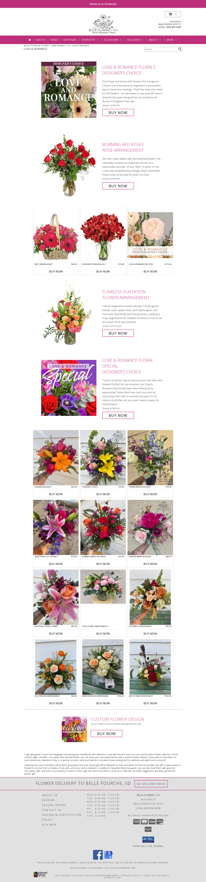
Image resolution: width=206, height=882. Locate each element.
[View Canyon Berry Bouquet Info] (150, 527)
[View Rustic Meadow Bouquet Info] (150, 667)
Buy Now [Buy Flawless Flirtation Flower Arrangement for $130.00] (118, 333)
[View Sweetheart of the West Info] (56, 527)
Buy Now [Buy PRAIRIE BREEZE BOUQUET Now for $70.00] (150, 494)
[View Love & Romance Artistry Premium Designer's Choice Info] (150, 235)
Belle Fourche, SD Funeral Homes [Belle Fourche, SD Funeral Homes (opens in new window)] (57, 862)
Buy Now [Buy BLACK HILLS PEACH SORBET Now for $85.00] (56, 633)
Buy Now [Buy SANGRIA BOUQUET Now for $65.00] (56, 494)
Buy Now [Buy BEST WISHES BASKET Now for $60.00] (56, 271)
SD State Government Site (120, 867)
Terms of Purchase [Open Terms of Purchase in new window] (155, 875)
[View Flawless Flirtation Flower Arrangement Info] (71, 312)
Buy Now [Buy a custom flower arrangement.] (106, 733)
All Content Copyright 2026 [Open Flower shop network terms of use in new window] (73, 875)
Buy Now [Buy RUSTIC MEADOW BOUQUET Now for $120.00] (150, 703)
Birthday (69, 39)
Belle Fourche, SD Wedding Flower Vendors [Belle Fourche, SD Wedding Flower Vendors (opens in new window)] (142, 862)
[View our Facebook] (98, 858)
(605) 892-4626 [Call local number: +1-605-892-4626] (173, 27)
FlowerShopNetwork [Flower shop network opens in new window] (105, 875)
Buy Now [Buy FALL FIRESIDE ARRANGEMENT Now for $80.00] (56, 703)
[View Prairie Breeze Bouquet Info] (150, 457)
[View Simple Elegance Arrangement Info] (103, 667)
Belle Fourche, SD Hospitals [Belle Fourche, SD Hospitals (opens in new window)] (97, 862)
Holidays (135, 39)
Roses (54, 39)
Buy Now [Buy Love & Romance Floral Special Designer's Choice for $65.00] (118, 415)
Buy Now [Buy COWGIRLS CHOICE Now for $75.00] (103, 494)
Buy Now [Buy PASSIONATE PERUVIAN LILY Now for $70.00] (103, 271)
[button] (173, 14)
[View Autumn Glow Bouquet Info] (150, 597)
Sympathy (90, 39)
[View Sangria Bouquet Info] (56, 457)
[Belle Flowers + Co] (103, 23)
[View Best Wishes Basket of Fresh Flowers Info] (56, 235)
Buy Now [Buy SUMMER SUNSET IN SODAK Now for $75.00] (103, 564)
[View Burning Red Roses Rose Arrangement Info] (71, 165)
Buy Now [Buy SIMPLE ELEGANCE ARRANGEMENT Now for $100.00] (103, 703)
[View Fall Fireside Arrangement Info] (56, 667)
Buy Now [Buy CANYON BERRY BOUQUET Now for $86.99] (150, 564)
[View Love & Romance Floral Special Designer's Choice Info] (71, 387)
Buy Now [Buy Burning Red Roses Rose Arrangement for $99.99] (118, 185)
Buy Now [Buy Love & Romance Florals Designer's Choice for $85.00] (118, 112)
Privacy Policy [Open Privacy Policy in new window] (131, 875)
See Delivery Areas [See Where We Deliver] (151, 784)
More (172, 39)
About (155, 39)
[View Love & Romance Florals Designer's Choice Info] (71, 89)
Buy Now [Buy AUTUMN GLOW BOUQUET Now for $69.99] (150, 633)
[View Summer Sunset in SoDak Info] (103, 527)
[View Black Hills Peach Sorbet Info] (56, 597)
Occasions (113, 39)
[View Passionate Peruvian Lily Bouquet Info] (103, 235)
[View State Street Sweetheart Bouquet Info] (103, 587)
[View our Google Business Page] (108, 858)
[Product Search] (161, 49)
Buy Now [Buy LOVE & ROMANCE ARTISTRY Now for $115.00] (150, 271)
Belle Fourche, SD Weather (86, 867)
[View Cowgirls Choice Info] (103, 457)
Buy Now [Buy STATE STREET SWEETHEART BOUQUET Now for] (103, 633)
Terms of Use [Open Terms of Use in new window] (112, 877)
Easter (40, 39)
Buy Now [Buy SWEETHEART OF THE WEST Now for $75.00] (56, 564)
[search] (180, 49)
